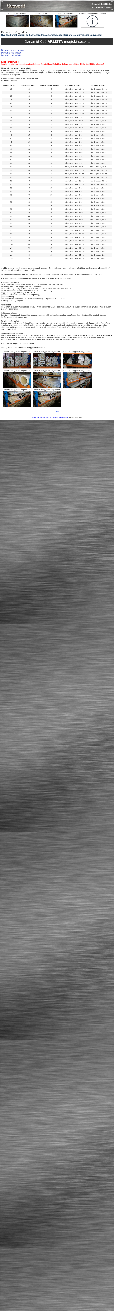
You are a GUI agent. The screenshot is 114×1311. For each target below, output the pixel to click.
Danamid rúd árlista (11, 52)
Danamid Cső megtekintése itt (57, 41)
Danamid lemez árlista (12, 50)
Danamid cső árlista (11, 55)
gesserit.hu (35, 417)
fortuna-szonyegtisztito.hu (60, 417)
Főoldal (57, 411)
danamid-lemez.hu (46, 417)
